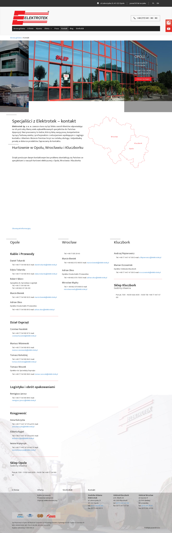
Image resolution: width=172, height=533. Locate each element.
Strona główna (19, 28)
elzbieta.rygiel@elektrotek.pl (23, 438)
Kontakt (64, 28)
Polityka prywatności (152, 528)
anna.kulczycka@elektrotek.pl (23, 426)
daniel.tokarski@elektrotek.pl (46, 264)
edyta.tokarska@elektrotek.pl (46, 273)
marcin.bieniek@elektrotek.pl (46, 297)
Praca (57, 28)
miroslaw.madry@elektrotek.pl (75, 289)
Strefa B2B (80, 28)
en (158, 3)
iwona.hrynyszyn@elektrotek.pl (24, 450)
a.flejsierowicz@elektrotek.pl (150, 257)
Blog (71, 28)
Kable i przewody (43, 495)
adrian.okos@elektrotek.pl (44, 309)
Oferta (48, 28)
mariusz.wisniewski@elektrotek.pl (25, 350)
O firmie (30, 28)
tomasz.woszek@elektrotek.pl (46, 374)
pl (153, 3)
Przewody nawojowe (45, 497)
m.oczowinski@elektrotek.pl (150, 272)
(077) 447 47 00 (122, 503)
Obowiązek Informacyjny (21, 228)
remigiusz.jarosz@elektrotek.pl (24, 400)
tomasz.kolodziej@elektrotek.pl (24, 361)
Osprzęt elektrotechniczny (47, 500)
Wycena (39, 28)
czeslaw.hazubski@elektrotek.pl (24, 335)
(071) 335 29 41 (147, 505)
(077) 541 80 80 (97, 505)
